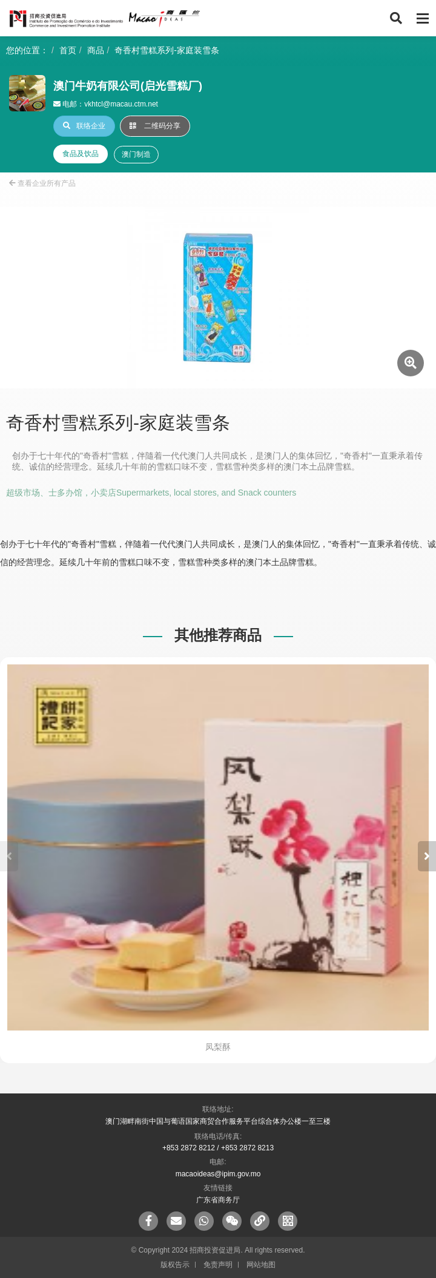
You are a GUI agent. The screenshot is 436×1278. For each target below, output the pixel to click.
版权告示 (175, 1264)
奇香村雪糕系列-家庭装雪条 (166, 50)
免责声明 (218, 1264)
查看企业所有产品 (42, 183)
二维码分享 (155, 126)
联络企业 (84, 126)
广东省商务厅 (218, 1200)
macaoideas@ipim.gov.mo (218, 1174)
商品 (95, 50)
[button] (427, 856)
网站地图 (261, 1264)
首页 (67, 50)
